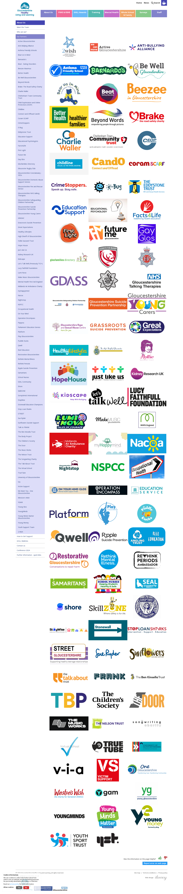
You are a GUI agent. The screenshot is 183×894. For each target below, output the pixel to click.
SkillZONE (21, 391)
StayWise (21, 400)
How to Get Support (25, 536)
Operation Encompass (26, 318)
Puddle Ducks (23, 341)
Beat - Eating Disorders (27, 64)
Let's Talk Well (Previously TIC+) (30, 263)
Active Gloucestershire (26, 41)
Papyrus (21, 323)
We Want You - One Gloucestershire (25, 492)
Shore (20, 386)
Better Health (23, 73)
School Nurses (23, 377)
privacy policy (14, 884)
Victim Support (24, 486)
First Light (22, 150)
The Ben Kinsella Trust (26, 432)
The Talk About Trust (26, 464)
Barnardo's (22, 59)
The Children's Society (26, 441)
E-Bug (20, 127)
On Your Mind (23, 313)
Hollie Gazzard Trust (26, 241)
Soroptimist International (27, 395)
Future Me (22, 155)
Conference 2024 (23, 550)
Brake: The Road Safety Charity (30, 87)
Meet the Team (23, 27)
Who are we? (22, 32)
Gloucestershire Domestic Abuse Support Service (30, 181)
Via (19, 482)
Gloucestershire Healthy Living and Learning (35, 873)
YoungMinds (23, 511)
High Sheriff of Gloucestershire (29, 236)
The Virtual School (25, 468)
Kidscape (21, 259)
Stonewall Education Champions (30, 404)
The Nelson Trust (25, 454)
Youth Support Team (26, 527)
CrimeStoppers (24, 123)
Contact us (21, 546)
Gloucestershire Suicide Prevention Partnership (27, 208)
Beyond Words (23, 82)
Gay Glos (21, 159)
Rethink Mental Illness (26, 359)
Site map (137, 873)
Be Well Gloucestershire (27, 77)
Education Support (25, 136)
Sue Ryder (22, 418)
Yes (19, 888)
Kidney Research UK (25, 254)
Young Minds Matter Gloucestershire (26, 517)
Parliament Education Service (29, 327)
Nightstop (22, 300)
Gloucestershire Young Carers (29, 213)
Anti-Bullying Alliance (26, 46)
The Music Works (24, 450)
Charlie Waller (23, 91)
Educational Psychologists (28, 141)
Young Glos (22, 507)
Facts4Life (22, 146)
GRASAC (21, 218)
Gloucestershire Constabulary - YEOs (30, 174)
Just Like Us (22, 250)
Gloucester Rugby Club (26, 168)
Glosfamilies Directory (26, 164)
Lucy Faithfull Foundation (27, 268)
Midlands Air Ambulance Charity (30, 286)
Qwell (20, 345)
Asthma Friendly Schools (27, 50)
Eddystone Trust (24, 132)
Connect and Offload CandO (29, 114)
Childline (21, 109)
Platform (21, 332)
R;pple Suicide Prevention (27, 368)
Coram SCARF (23, 118)
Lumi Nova (22, 273)
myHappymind (23, 291)
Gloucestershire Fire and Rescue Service (30, 187)
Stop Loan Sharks (25, 409)
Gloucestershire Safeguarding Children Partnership (29, 201)
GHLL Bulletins (22, 541)
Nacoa (20, 295)
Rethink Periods (24, 364)
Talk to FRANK (23, 427)
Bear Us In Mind (24, 55)
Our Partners (22, 36)
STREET (21, 414)
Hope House (23, 245)
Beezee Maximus (24, 68)
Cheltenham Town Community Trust (29, 97)
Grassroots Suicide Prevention (29, 223)
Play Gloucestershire (25, 336)
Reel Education (23, 350)
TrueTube (22, 473)
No (26, 888)
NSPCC (20, 304)
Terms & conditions (149, 873)
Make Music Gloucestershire (28, 277)
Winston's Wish (24, 498)
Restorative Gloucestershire (28, 354)
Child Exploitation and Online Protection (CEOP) (29, 103)
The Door (21, 445)
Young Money (23, 523)
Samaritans (22, 373)
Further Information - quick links (29, 555)
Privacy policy (162, 873)
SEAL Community (24, 382)
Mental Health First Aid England (30, 282)
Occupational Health (26, 309)
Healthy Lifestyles (25, 232)
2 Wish (20, 532)
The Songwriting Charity (27, 459)
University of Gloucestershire (29, 477)
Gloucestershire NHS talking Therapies (28, 194)
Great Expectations (25, 227)
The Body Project (25, 436)
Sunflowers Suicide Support (28, 423)
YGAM (20, 502)
